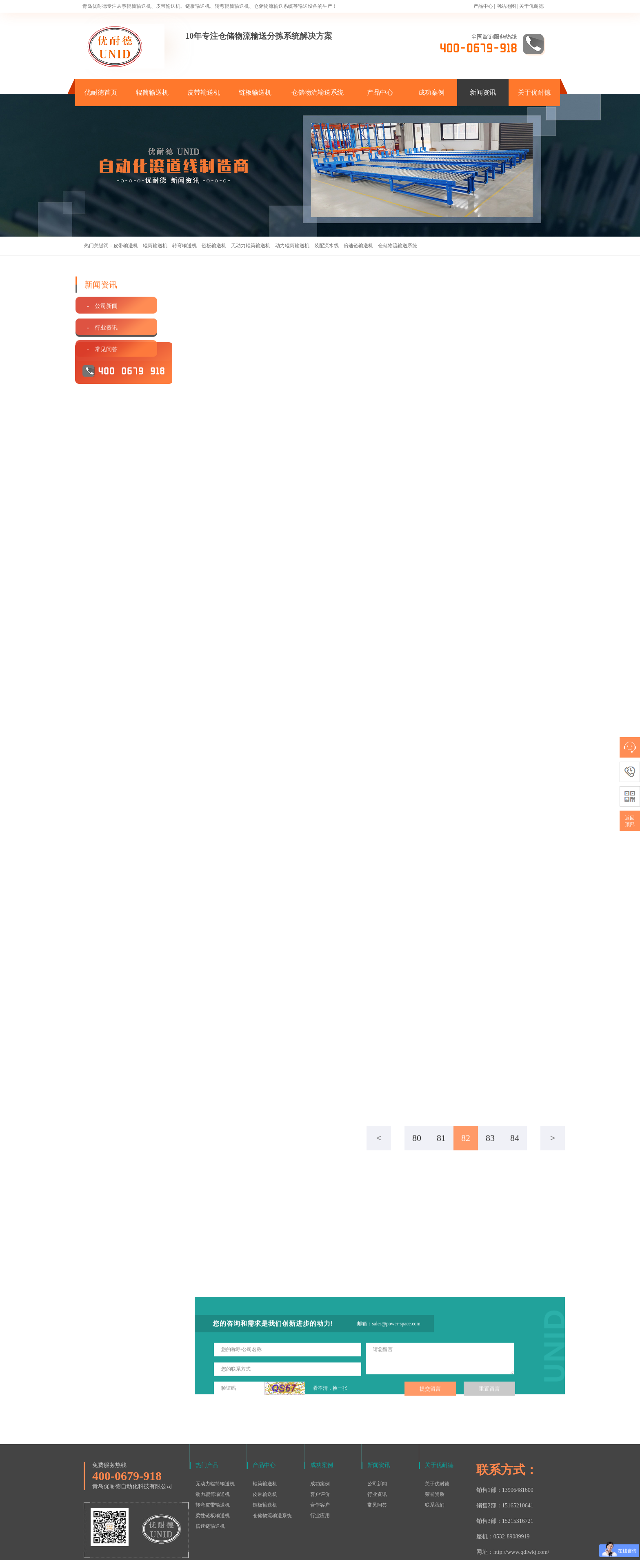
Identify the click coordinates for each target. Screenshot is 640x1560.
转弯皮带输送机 (213, 1470)
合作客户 (320, 1470)
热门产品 (207, 1430)
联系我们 (434, 1470)
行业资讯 (377, 1459)
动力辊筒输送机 (292, 245)
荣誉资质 (434, 1459)
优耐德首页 (100, 92)
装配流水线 (326, 245)
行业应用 (320, 1480)
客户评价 (320, 1459)
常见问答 (377, 1470)
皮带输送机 (203, 92)
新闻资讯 (483, 92)
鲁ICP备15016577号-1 (316, 1549)
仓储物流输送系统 (317, 92)
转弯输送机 (184, 245)
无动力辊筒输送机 (250, 245)
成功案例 (431, 92)
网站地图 (506, 6)
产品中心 (483, 6)
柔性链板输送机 (213, 1480)
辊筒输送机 (152, 92)
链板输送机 (255, 92)
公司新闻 (377, 1448)
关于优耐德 (531, 6)
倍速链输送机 (358, 245)
